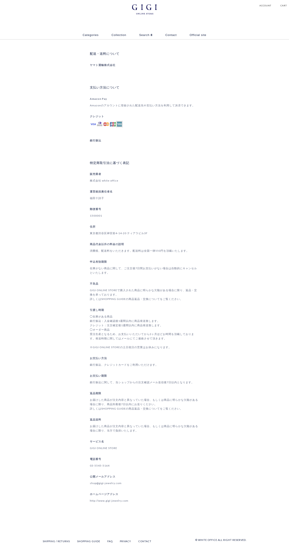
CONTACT (144, 541)
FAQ (110, 541)
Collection (119, 35)
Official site (198, 35)
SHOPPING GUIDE (88, 541)
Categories (91, 35)
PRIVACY (125, 541)
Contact (171, 35)
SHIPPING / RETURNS (56, 541)
